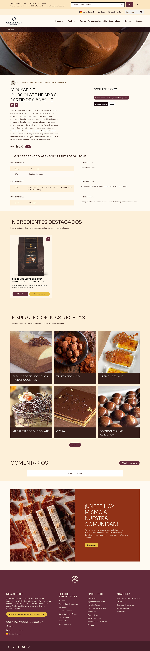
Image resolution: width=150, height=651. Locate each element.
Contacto (139, 21)
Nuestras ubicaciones (125, 605)
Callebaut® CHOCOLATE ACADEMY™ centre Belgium (41, 83)
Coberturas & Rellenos (97, 608)
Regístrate (91, 545)
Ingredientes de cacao (96, 602)
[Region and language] (98, 4)
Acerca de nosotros (66, 611)
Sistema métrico (101, 104)
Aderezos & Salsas (95, 618)
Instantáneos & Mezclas (97, 622)
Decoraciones (93, 615)
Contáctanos (64, 617)
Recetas (83, 21)
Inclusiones (92, 612)
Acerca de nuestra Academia (128, 598)
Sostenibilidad (64, 607)
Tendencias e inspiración (97, 21)
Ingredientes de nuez (96, 605)
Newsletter (63, 621)
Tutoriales (120, 612)
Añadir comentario (129, 463)
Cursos (119, 602)
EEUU (112, 104)
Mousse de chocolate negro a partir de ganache (112, 98)
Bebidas (91, 625)
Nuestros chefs (122, 608)
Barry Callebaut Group (68, 614)
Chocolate (92, 598)
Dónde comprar (65, 624)
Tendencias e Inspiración (68, 604)
